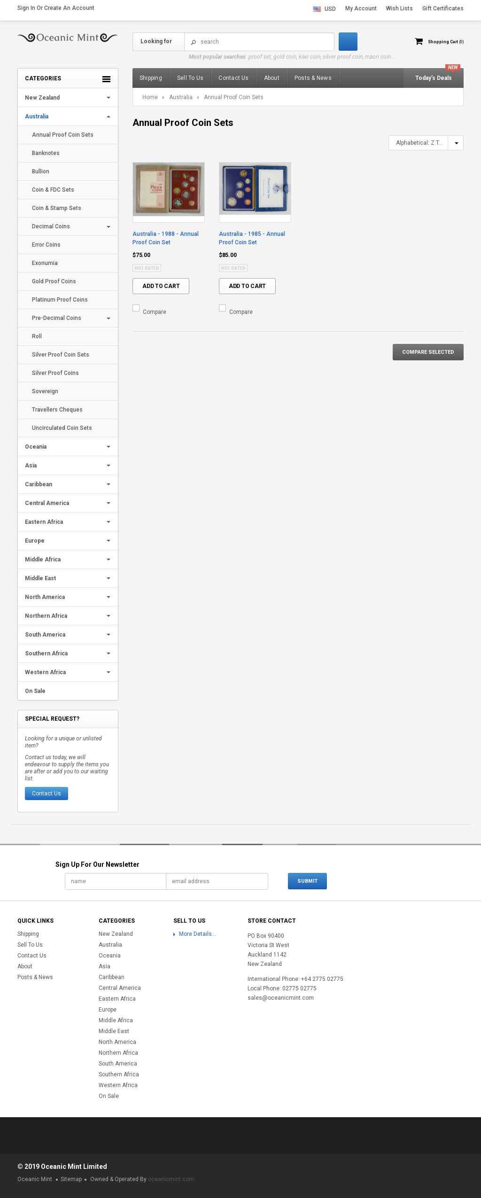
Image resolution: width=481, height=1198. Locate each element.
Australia (36, 116)
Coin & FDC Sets (53, 190)
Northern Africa (46, 616)
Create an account (69, 8)
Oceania (36, 446)
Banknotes (46, 153)
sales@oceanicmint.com (281, 998)
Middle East (40, 578)
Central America (47, 503)
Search (193, 42)
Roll (37, 336)
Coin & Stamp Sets (56, 208)
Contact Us (46, 793)
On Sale (35, 691)
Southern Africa (46, 653)
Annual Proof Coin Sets (62, 135)
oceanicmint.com (171, 1179)
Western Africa (45, 672)
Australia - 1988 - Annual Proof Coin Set (165, 238)
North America (45, 597)
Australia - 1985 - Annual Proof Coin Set (252, 238)
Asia (31, 465)
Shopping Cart (440, 41)
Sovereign (45, 391)
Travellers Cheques (57, 409)
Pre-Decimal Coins (56, 318)
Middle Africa (43, 559)
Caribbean (38, 484)
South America (45, 634)
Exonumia (45, 263)
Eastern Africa (44, 522)
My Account (361, 8)
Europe (35, 540)
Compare (154, 312)
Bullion (40, 171)
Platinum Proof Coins (60, 299)
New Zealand (42, 97)
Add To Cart (160, 286)
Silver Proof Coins (55, 373)
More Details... (197, 934)
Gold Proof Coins (54, 281)
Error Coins (46, 244)
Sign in (26, 8)
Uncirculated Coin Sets (62, 428)
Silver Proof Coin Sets (60, 354)
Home (150, 97)
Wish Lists (399, 8)
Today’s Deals (433, 78)
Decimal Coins (51, 226)
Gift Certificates (443, 8)
